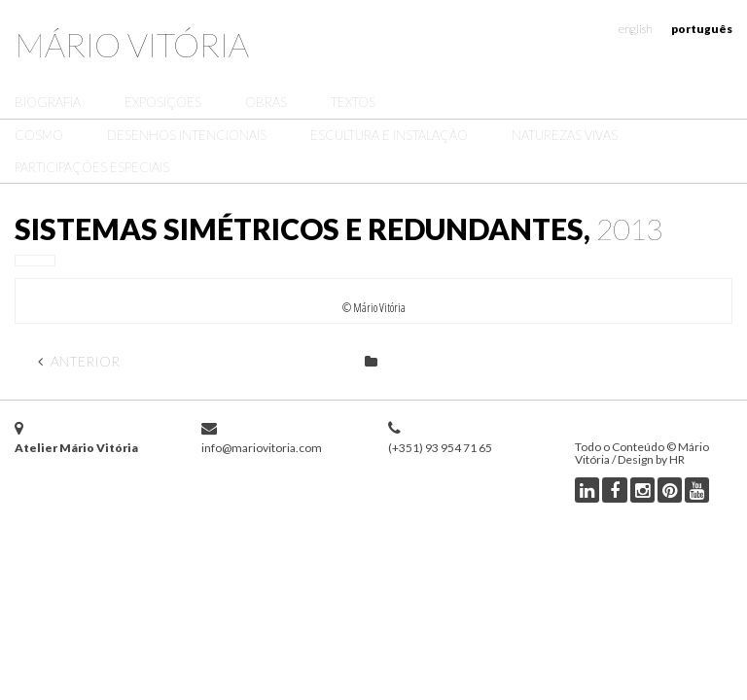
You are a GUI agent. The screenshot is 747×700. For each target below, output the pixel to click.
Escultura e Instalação (389, 135)
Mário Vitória (132, 44)
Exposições (162, 102)
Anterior (79, 361)
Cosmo (39, 135)
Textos (353, 102)
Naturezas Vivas (565, 135)
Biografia (48, 102)
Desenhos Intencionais (187, 135)
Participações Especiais (92, 167)
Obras (266, 102)
